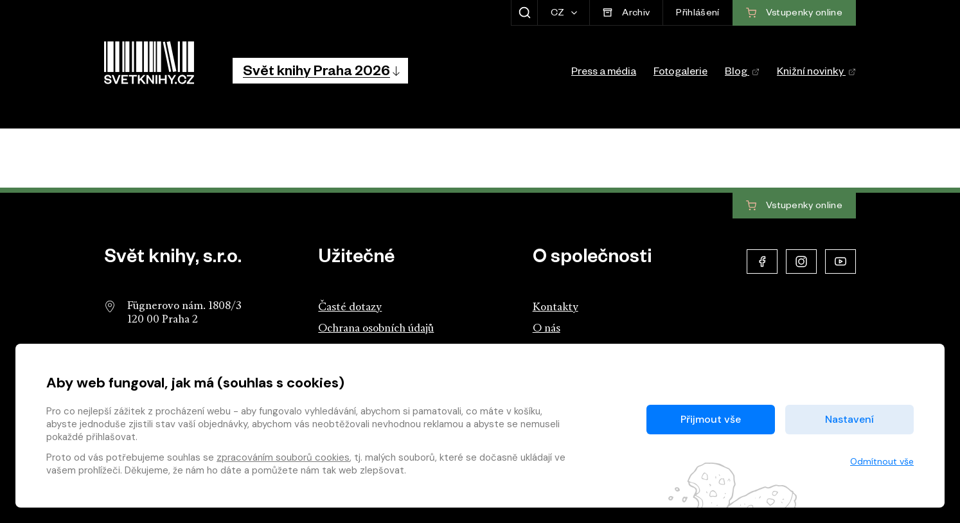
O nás (546, 328)
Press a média (603, 73)
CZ (559, 14)
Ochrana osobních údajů (376, 328)
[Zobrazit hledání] (524, 13)
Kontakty (555, 307)
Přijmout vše (710, 419)
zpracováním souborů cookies (283, 457)
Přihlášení (697, 14)
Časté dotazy (350, 307)
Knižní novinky (816, 73)
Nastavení (849, 419)
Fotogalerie (680, 73)
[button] (320, 71)
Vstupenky (794, 206)
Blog (742, 73)
